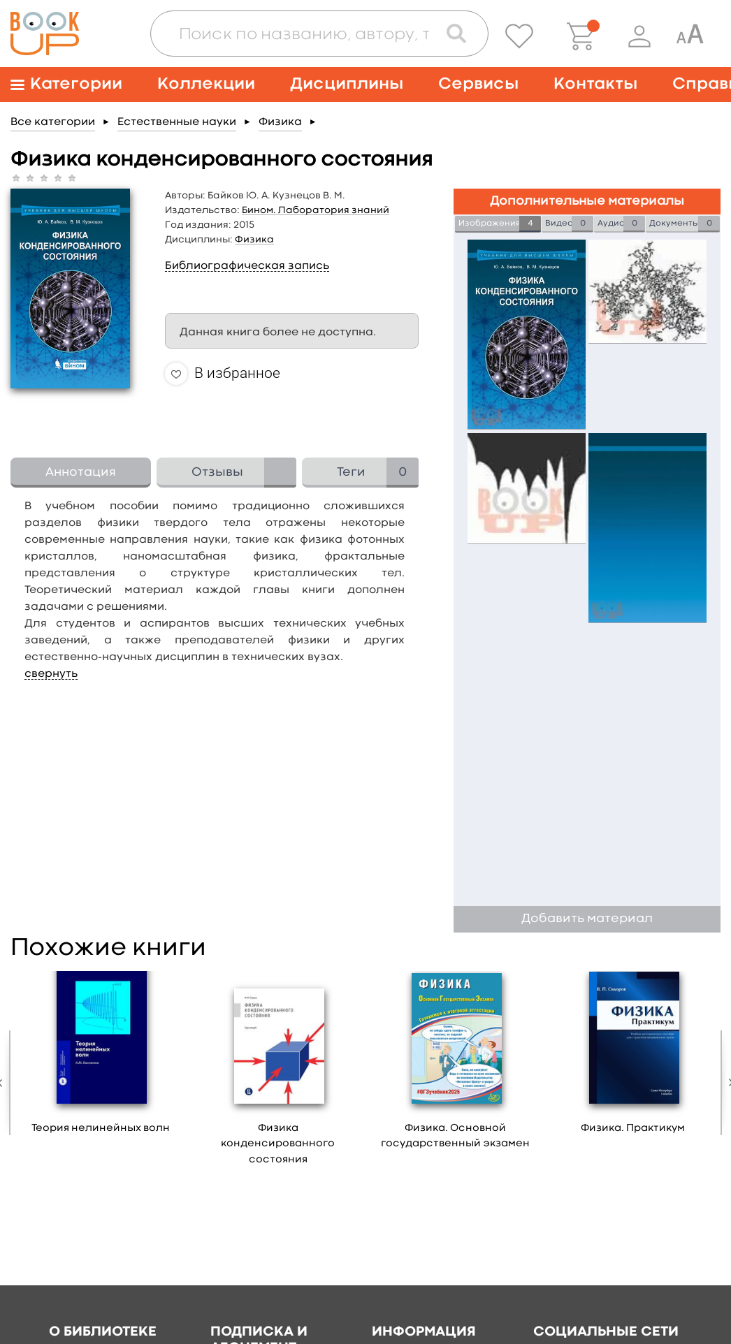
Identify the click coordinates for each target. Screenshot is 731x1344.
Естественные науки (176, 122)
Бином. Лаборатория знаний (315, 210)
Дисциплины (346, 84)
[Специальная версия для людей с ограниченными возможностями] (690, 36)
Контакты (595, 84)
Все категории (52, 122)
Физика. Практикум (633, 1128)
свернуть (51, 674)
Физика (280, 122)
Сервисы (478, 84)
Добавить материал (587, 919)
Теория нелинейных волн (100, 1128)
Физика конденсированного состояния (278, 1144)
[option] (100, 1057)
